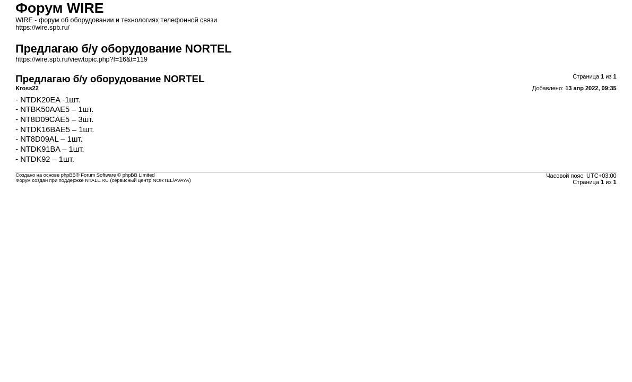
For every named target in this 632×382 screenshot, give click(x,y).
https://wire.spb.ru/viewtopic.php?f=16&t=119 (81, 59)
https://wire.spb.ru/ (42, 27)
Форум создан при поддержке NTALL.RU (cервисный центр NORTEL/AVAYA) (103, 180)
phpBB (68, 175)
